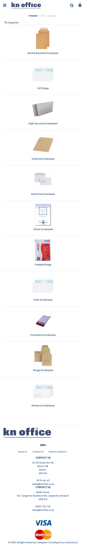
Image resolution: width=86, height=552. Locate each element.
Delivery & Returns (58, 451)
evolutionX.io (71, 542)
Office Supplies (48, 15)
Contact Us (38, 451)
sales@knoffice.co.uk (43, 484)
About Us (22, 451)
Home (33, 15)
